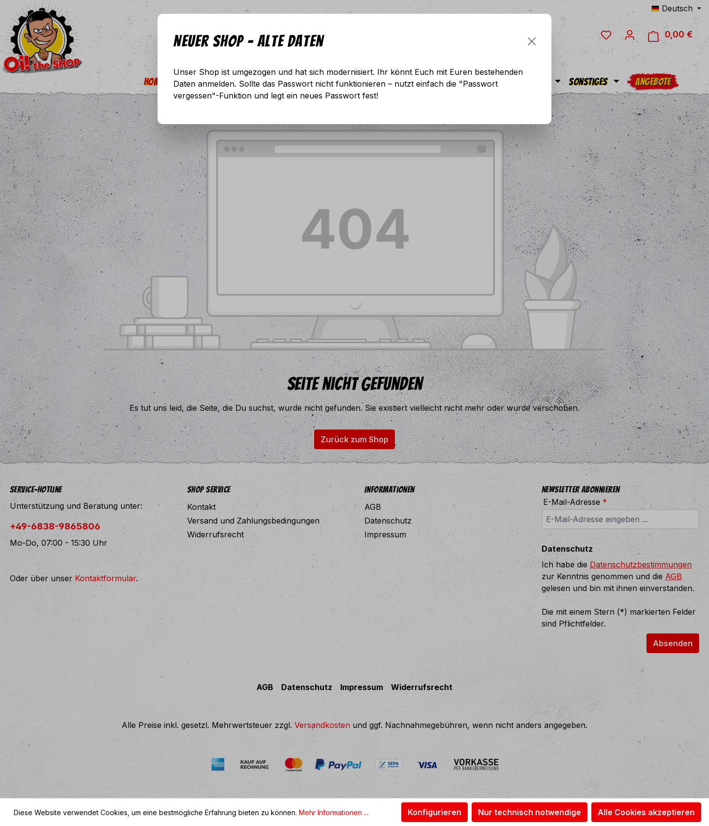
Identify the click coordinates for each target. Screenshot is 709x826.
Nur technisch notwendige (529, 812)
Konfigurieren (434, 812)
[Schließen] (532, 41)
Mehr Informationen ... (333, 812)
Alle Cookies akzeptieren (646, 812)
